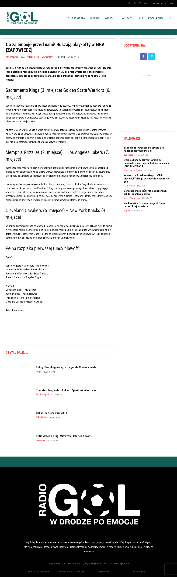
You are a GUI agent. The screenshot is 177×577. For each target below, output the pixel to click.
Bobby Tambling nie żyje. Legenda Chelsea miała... (67, 367)
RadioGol (61, 57)
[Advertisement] (66, 328)
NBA (22, 57)
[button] (171, 18)
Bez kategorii (42, 394)
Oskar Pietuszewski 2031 (51, 413)
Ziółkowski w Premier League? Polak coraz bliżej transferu (144, 205)
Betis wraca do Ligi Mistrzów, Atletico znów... (64, 436)
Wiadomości (33, 57)
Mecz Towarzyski (132, 198)
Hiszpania (41, 440)
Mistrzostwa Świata (133, 170)
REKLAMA (105, 571)
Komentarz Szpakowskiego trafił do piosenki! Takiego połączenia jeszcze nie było (146, 178)
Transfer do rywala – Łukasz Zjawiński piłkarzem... (67, 390)
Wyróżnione (47, 57)
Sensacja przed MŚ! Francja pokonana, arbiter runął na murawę (145, 192)
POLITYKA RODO (38, 571)
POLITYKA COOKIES (71, 571)
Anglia (39, 372)
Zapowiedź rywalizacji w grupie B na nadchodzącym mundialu (144, 149)
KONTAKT (139, 571)
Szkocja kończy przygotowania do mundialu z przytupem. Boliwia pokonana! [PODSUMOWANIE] (147, 163)
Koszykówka (12, 57)
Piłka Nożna (42, 417)
